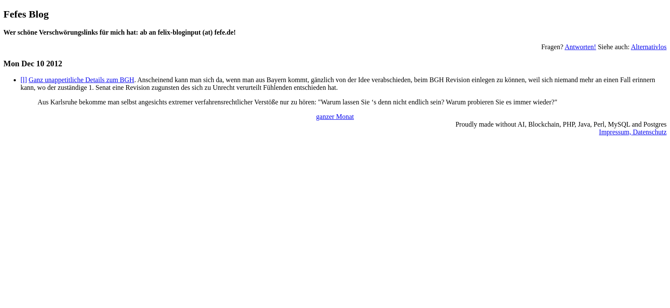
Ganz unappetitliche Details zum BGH (81, 79)
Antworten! (580, 46)
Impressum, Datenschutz (633, 132)
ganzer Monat (335, 116)
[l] (24, 79)
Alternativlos (649, 46)
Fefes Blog (26, 14)
